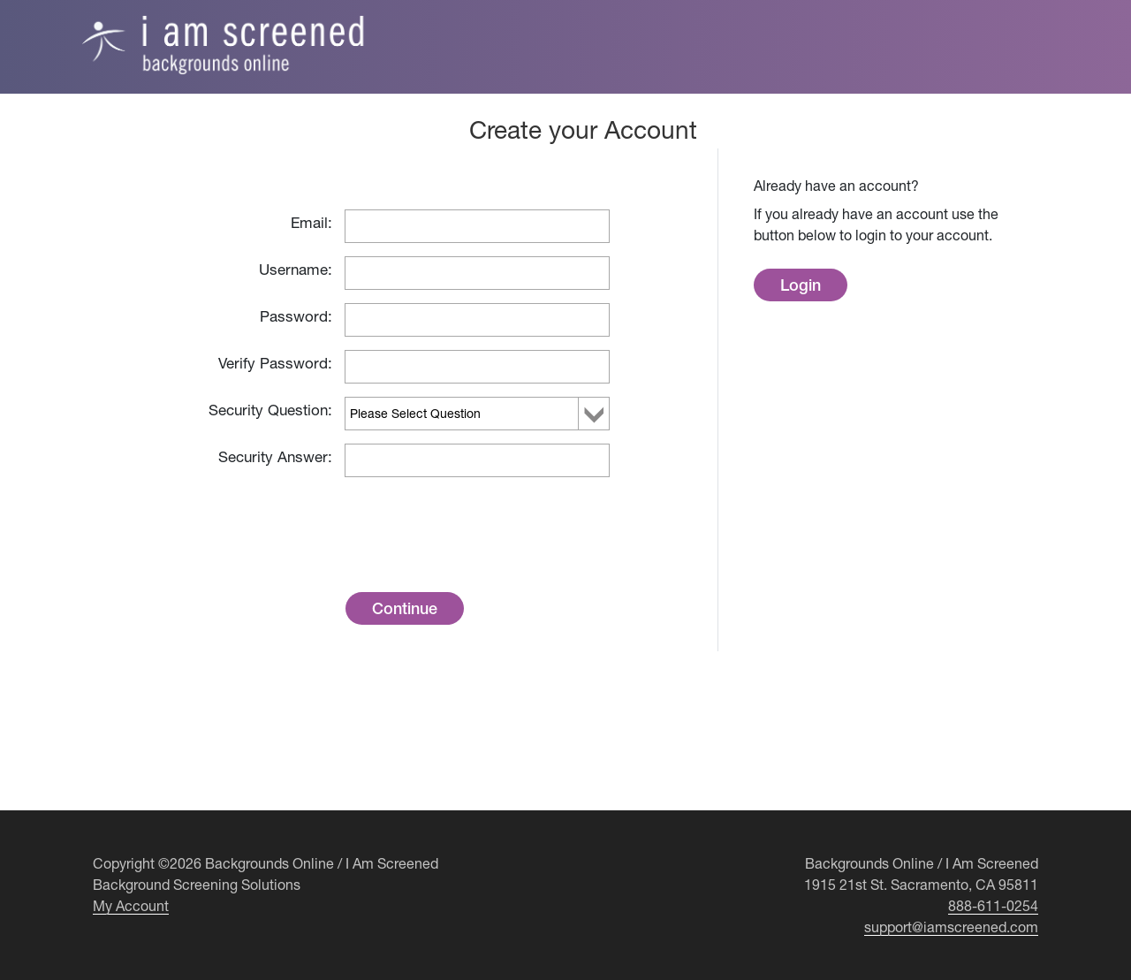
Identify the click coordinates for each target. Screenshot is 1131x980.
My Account (131, 905)
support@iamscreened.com (951, 926)
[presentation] (477, 520)
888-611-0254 (993, 905)
